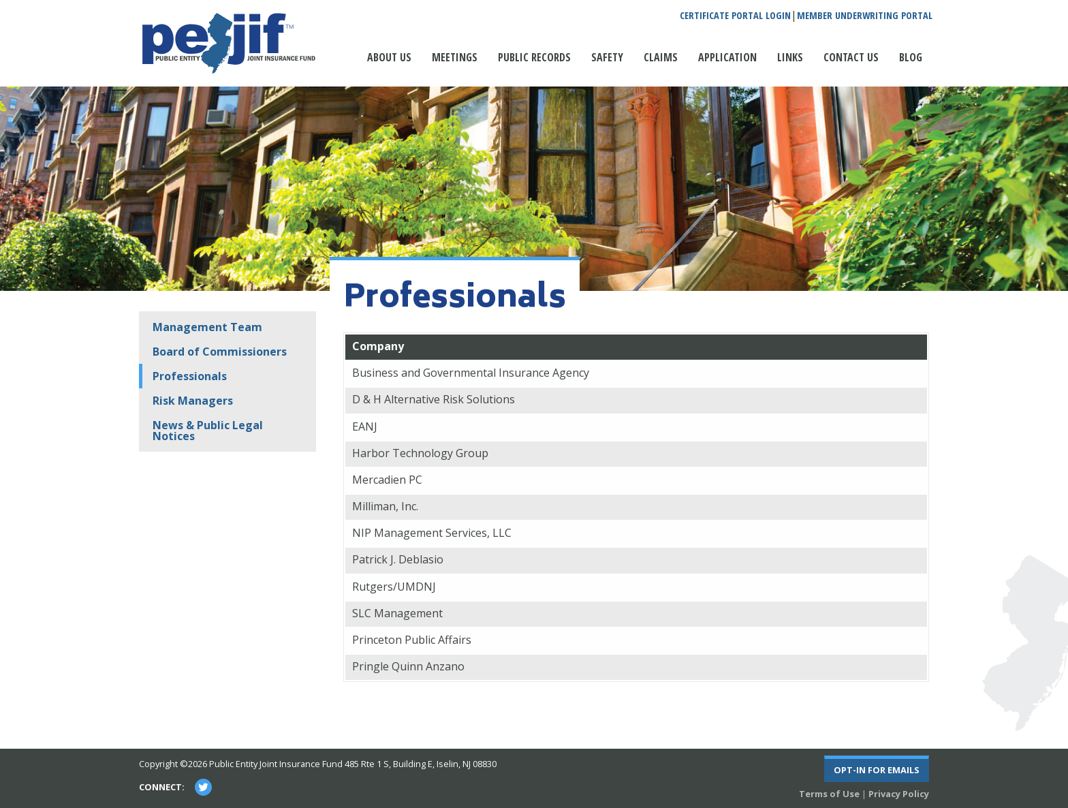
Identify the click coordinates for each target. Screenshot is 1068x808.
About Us (389, 57)
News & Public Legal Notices (208, 431)
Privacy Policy (898, 794)
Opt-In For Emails (877, 770)
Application (727, 57)
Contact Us (851, 57)
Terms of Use (829, 794)
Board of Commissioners (220, 351)
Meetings (454, 57)
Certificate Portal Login (735, 15)
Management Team (207, 327)
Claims (661, 57)
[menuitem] (389, 64)
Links (790, 57)
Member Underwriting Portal (864, 15)
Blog (910, 57)
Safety (607, 57)
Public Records (534, 57)
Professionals (190, 376)
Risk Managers (193, 400)
